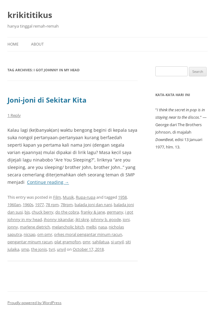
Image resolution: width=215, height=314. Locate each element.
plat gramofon (67, 242)
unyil (61, 249)
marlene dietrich (35, 227)
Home (13, 44)
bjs (27, 212)
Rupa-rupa (85, 197)
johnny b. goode (106, 219)
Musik (68, 197)
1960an (14, 204)
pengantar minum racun (30, 242)
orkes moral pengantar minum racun (88, 234)
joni (126, 219)
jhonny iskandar (59, 219)
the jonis (39, 249)
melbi (91, 227)
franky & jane (93, 212)
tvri (52, 249)
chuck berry (42, 212)
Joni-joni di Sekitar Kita (46, 99)
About (37, 44)
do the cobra (67, 212)
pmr (86, 242)
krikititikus (29, 14)
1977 (39, 204)
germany (115, 212)
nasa (102, 227)
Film (57, 197)
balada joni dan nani (93, 204)
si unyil (117, 242)
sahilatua (100, 242)
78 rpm (52, 204)
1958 (122, 197)
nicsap (29, 234)
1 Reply (14, 115)
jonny (12, 227)
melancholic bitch (68, 227)
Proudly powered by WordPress (34, 302)
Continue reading (48, 182)
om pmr (44, 234)
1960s (28, 204)
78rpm (67, 204)
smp (25, 249)
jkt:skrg (82, 219)
